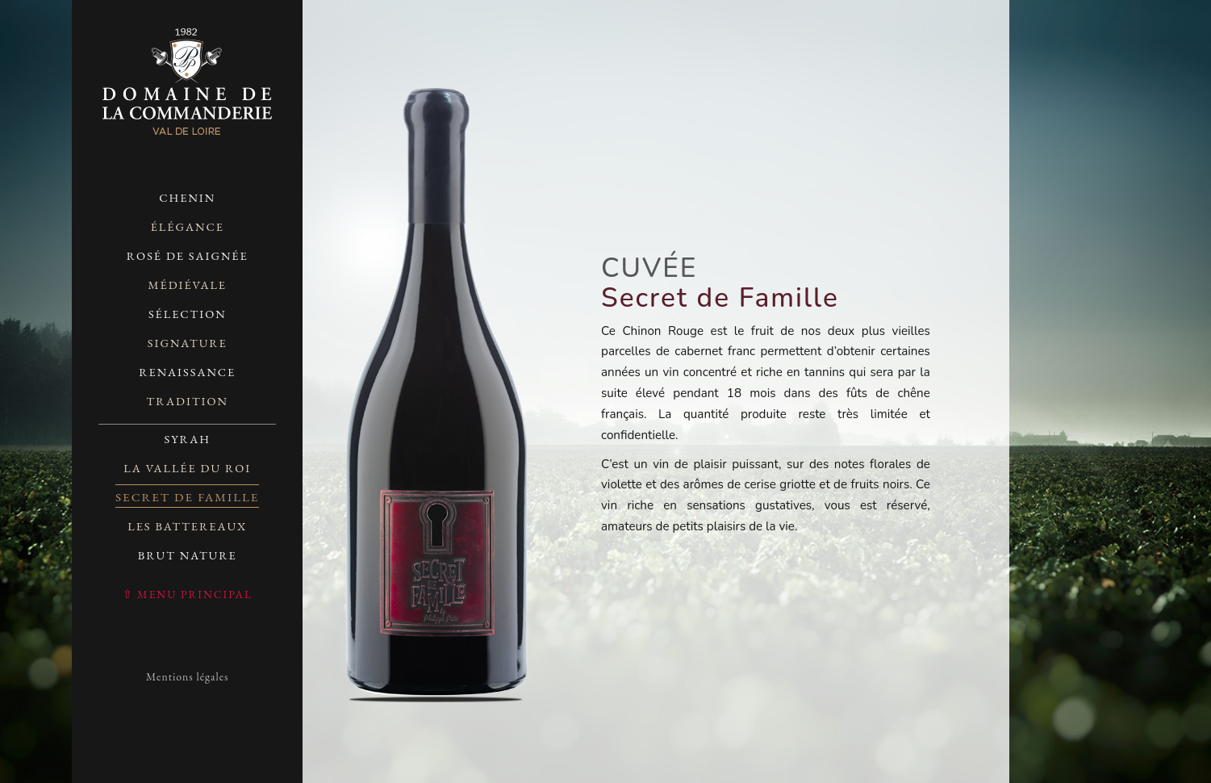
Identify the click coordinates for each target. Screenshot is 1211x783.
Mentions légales (187, 676)
